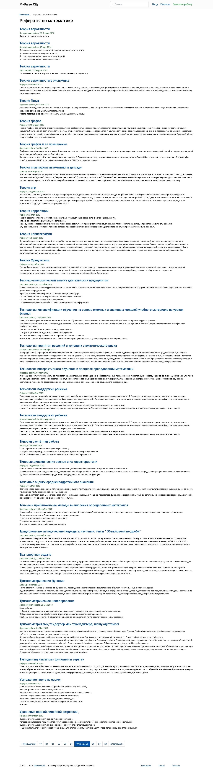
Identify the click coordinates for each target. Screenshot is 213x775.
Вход (155, 4)
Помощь (165, 4)
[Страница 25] (82, 744)
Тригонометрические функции (42, 581)
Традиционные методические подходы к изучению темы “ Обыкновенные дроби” (80, 531)
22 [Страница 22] (59, 744)
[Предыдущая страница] (28, 744)
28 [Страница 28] (105, 744)
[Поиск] (129, 4)
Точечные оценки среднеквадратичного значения (57, 482)
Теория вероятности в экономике (44, 80)
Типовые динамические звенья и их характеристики (58, 462)
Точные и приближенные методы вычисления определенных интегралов (74, 505)
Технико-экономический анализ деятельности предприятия (64, 280)
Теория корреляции (34, 211)
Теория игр (28, 188)
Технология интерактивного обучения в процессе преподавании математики (76, 369)
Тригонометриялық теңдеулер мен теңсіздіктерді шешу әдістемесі (69, 624)
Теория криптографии (36, 234)
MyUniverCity (39, 765)
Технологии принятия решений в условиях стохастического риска (68, 345)
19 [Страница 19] (40, 744)
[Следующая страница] (117, 744)
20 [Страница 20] (47, 744)
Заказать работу (182, 4)
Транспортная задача (35, 554)
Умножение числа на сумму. (40, 679)
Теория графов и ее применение (43, 144)
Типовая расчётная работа (39, 441)
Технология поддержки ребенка (43, 389)
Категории (24, 14)
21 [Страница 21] (53, 744)
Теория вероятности (35, 29)
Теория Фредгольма (34, 260)
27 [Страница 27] (99, 744)
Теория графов (31, 121)
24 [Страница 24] (71, 744)
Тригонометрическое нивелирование (47, 601)
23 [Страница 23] (65, 744)
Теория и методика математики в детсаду (51, 167)
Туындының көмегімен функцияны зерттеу (52, 659)
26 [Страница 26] (93, 744)
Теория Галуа (29, 101)
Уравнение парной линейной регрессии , (49, 712)
